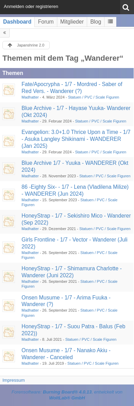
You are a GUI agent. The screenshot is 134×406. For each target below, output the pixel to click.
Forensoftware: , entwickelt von (67, 394)
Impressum (13, 380)
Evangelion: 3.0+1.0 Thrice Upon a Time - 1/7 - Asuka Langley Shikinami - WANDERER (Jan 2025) (76, 139)
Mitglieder (72, 22)
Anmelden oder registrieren (31, 6)
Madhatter (30, 97)
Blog (95, 22)
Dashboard (17, 22)
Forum (45, 22)
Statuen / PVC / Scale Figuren (93, 97)
